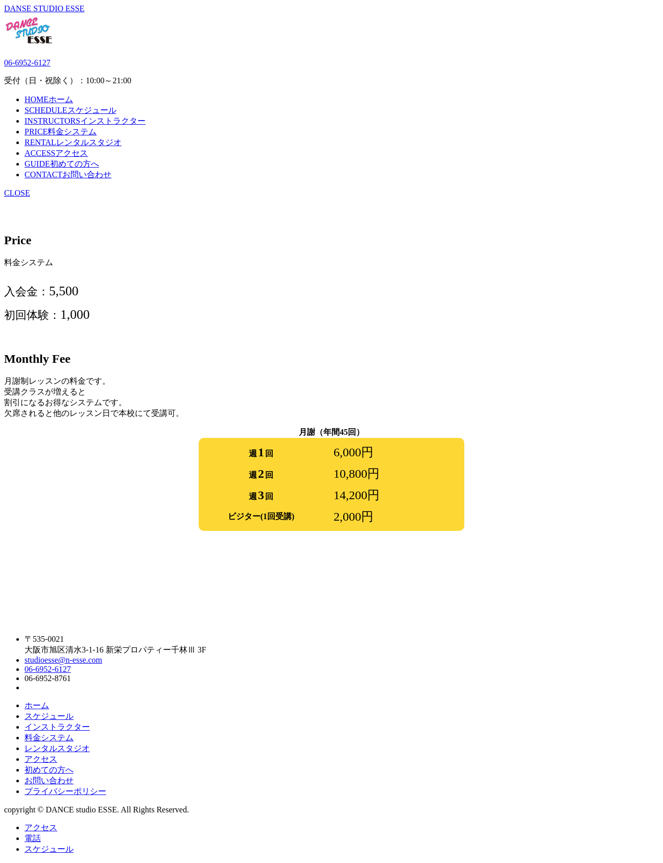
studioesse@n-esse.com (63, 660)
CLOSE (17, 193)
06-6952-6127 (27, 62)
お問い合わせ (49, 780)
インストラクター (57, 726)
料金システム (49, 737)
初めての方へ (49, 769)
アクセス (41, 759)
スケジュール (49, 716)
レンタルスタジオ (57, 748)
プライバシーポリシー (65, 791)
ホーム (37, 705)
